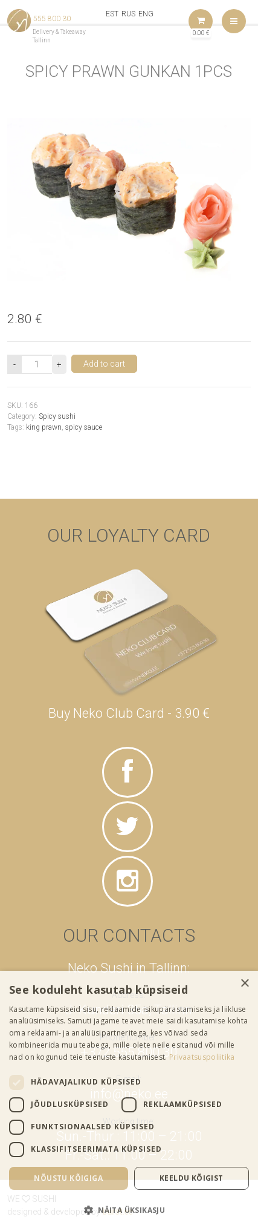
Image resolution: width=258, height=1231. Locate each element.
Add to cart (104, 364)
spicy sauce (83, 427)
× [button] (244, 983)
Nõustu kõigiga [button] (68, 1178)
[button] (129, 1210)
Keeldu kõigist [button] (192, 1178)
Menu (234, 21)
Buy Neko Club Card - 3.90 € (129, 713)
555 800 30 (52, 19)
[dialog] (129, 1101)
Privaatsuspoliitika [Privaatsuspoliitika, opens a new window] (202, 1057)
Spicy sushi (57, 416)
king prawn (44, 427)
